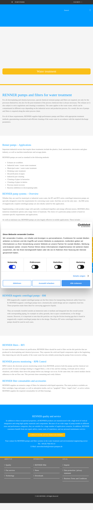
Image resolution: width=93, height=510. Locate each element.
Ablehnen (17, 283)
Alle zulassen (76, 283)
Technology (10, 476)
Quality (8, 465)
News (37, 470)
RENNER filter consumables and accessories (24, 381)
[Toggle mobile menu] (90, 10)
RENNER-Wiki (40, 465)
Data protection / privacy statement (73, 471)
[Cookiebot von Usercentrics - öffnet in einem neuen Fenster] (79, 225)
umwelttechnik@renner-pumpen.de (49, 446)
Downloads (39, 476)
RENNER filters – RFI (13, 345)
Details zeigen (79, 276)
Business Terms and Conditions (75, 478)
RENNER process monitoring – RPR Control (24, 361)
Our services (10, 470)
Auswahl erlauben (46, 283)
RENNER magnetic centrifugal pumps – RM (24, 295)
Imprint (66, 465)
